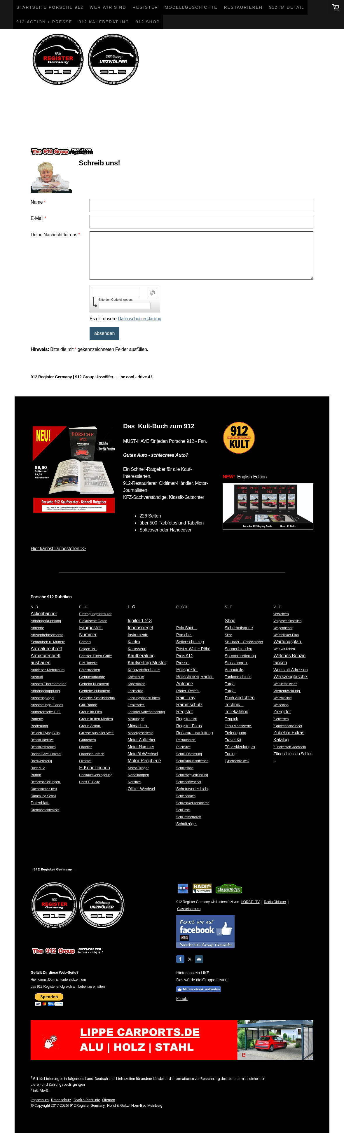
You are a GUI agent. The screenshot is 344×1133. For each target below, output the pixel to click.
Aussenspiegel (42, 698)
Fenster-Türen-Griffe (95, 656)
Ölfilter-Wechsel (141, 788)
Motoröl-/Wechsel (143, 753)
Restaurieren (243, 7)
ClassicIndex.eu (188, 909)
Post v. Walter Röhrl (193, 648)
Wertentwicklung (287, 691)
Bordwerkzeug (41, 761)
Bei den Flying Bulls (45, 733)
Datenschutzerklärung (139, 318)
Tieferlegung (235, 732)
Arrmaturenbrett (46, 648)
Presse (182, 662)
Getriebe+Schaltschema (97, 698)
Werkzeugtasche (290, 676)
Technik (234, 704)
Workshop (280, 705)
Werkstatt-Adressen (290, 669)
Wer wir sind (108, 7)
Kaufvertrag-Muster (147, 662)
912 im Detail (286, 7)
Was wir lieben (284, 649)
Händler (85, 747)
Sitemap (108, 1100)
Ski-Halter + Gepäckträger (244, 642)
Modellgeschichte (191, 7)
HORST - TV (250, 902)
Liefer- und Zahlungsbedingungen (58, 1084)
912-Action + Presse (44, 22)
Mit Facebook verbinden (198, 989)
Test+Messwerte (238, 726)
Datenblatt (40, 802)
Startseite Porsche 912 (49, 7)
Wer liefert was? (285, 684)
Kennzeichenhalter (144, 669)
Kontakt (181, 999)
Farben (84, 642)
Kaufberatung (141, 655)
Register (145, 7)
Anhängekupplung (45, 691)
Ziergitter (282, 711)
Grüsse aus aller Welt (96, 733)
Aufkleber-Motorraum (47, 670)
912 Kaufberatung (104, 22)
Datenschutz (61, 1100)
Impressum (40, 1100)
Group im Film (90, 712)
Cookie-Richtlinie (87, 1100)
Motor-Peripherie (144, 760)
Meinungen (136, 719)
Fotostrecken (89, 670)
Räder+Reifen (188, 691)
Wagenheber (282, 628)
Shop (230, 620)
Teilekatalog (236, 711)
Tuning (230, 753)
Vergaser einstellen (287, 621)
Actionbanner (44, 613)
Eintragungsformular (95, 614)
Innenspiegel (140, 627)
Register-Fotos (189, 725)
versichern (281, 614)
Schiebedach (185, 796)
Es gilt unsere (125, 318)
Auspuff (37, 677)
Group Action (90, 726)
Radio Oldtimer (275, 902)
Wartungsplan (287, 641)
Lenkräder (136, 705)
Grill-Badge (88, 705)
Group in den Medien (96, 719)
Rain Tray (185, 697)
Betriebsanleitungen (46, 782)
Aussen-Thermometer (48, 684)
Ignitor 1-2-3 (140, 620)
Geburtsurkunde (92, 677)
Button (36, 775)
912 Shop (148, 22)
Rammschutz (189, 704)
